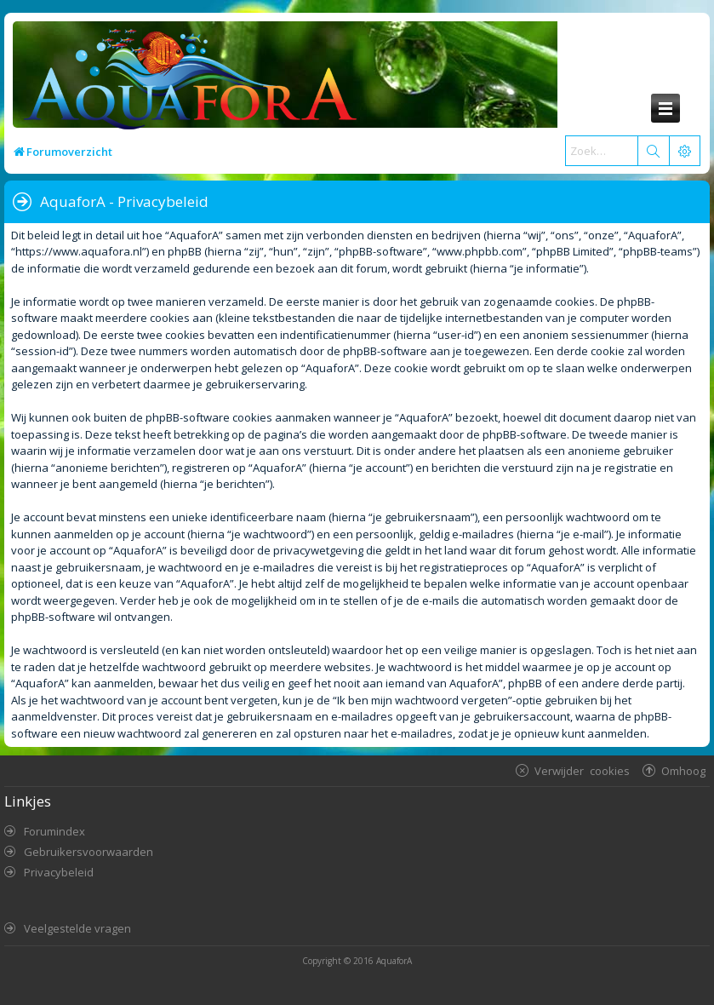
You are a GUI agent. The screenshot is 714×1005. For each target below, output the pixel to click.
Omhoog (683, 770)
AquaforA (394, 961)
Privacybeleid (59, 872)
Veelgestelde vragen (77, 928)
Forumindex (54, 831)
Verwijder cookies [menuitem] (582, 770)
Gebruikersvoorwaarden (88, 851)
